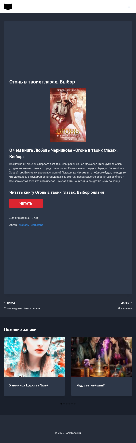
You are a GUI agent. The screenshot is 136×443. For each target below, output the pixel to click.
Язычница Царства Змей (28, 385)
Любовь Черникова (31, 225)
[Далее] (126, 368)
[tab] (61, 404)
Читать (25, 203)
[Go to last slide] (10, 368)
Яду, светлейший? (91, 385)
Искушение (101, 305)
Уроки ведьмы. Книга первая (34, 305)
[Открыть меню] (129, 6)
